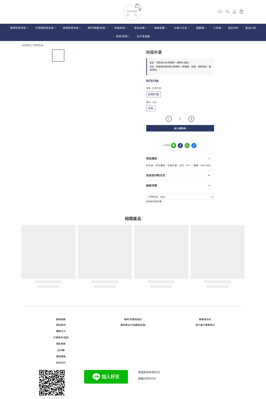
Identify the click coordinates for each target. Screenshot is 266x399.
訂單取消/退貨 (61, 337)
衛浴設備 (140, 27)
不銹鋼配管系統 (45, 27)
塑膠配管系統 (19, 27)
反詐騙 (60, 350)
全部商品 (26, 45)
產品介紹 (250, 27)
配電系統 (121, 27)
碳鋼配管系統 (72, 27)
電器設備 (160, 27)
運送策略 (61, 356)
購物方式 (61, 331)
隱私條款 (61, 343)
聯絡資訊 (61, 362)
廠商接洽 (125, 324)
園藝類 (201, 27)
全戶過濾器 (143, 36)
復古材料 (233, 27)
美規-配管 (123, 36)
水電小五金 (181, 27)
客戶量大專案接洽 (205, 324)
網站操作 (61, 324)
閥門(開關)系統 (98, 27)
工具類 (217, 27)
